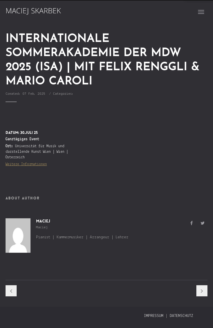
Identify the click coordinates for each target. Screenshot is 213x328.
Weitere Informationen (26, 164)
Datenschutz (181, 316)
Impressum (153, 316)
